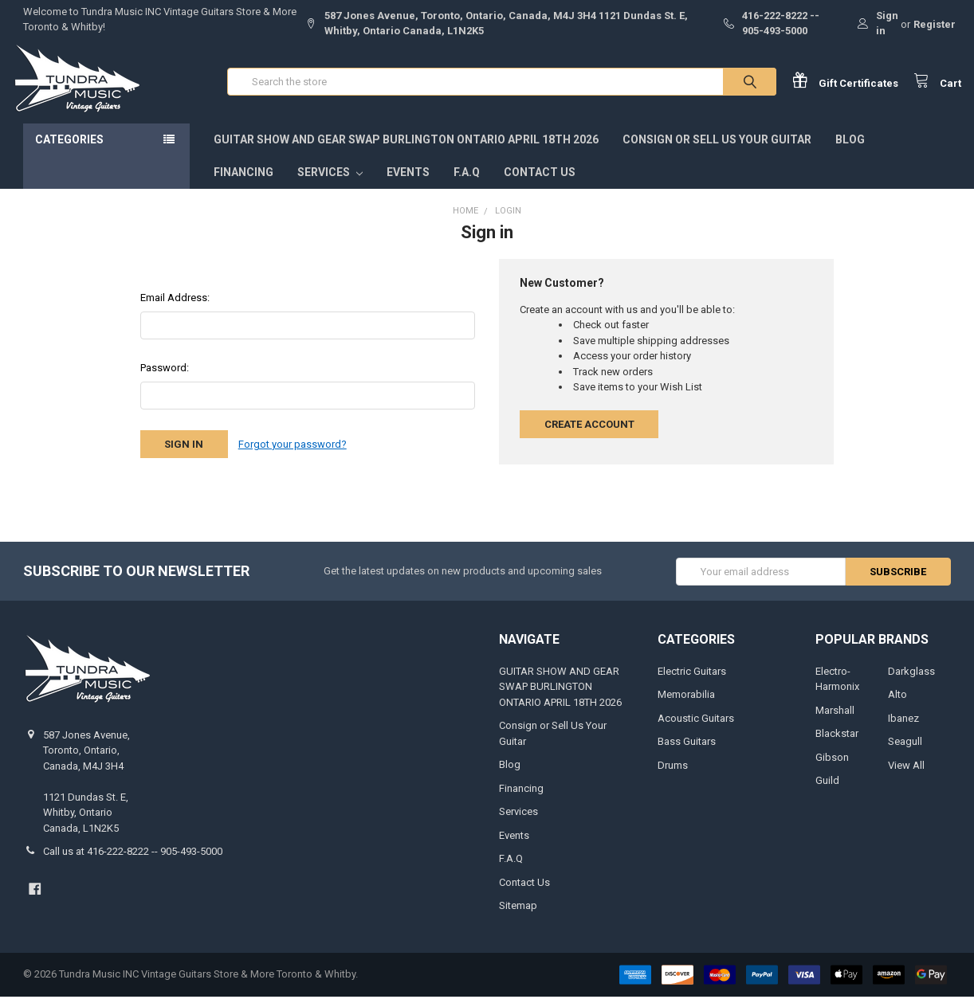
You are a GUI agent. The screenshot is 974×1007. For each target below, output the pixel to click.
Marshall (834, 721)
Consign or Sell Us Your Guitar (716, 150)
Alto (897, 705)
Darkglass (911, 682)
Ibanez (903, 729)
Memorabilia (686, 705)
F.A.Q (467, 183)
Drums (673, 776)
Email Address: (175, 309)
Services (330, 183)
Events (408, 183)
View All (906, 776)
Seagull (905, 752)
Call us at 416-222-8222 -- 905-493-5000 (132, 862)
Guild (827, 791)
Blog (850, 150)
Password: (164, 379)
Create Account (589, 435)
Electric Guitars (692, 682)
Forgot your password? (292, 455)
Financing (243, 183)
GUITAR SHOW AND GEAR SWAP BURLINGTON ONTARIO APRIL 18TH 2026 (406, 150)
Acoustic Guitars (696, 729)
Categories (69, 150)
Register (934, 24)
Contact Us (539, 183)
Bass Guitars (687, 752)
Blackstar (836, 744)
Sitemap (518, 917)
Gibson (832, 768)
